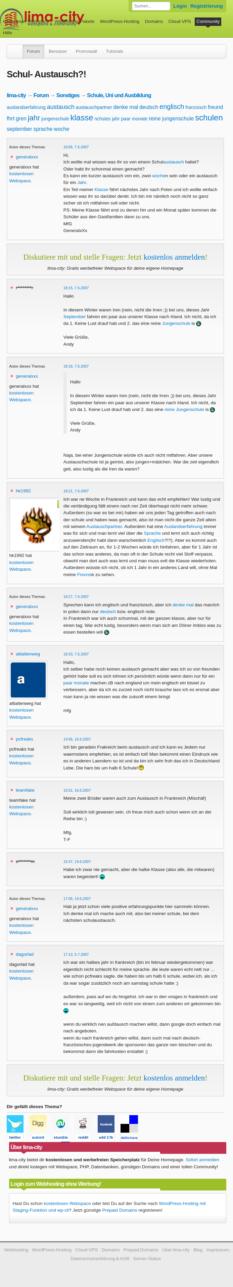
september (19, 129)
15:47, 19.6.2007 (77, 862)
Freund (84, 574)
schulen (209, 117)
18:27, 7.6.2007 (76, 597)
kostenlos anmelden (174, 257)
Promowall (86, 51)
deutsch (148, 107)
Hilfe (7, 32)
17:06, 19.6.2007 (77, 899)
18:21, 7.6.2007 (76, 491)
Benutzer (58, 51)
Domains (154, 21)
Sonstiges (68, 95)
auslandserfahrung (26, 107)
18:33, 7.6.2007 (76, 654)
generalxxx (27, 156)
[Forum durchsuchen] (151, 6)
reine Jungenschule (184, 409)
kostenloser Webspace (26, 21)
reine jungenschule (171, 118)
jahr (34, 118)
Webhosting (16, 1249)
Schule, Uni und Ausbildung (119, 95)
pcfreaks (24, 739)
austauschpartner (94, 107)
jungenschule (55, 118)
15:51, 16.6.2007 (77, 790)
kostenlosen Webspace (67, 1203)
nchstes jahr (107, 118)
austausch (61, 107)
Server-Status (147, 1258)
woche (61, 129)
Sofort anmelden (202, 1159)
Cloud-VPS (180, 21)
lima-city (16, 95)
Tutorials (114, 51)
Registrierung (206, 6)
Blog (197, 1249)
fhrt (10, 118)
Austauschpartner (104, 526)
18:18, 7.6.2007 (76, 366)
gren (21, 118)
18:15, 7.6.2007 (76, 288)
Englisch (156, 540)
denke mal (125, 107)
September (74, 316)
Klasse (101, 189)
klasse (81, 117)
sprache (42, 129)
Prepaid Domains (119, 1210)
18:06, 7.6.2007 (76, 147)
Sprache (152, 533)
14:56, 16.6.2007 (77, 739)
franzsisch (195, 107)
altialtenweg (28, 653)
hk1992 (23, 490)
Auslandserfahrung (183, 526)
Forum (33, 51)
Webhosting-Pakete (74, 21)
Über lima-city (176, 1249)
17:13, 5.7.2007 (76, 954)
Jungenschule (176, 323)
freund (215, 107)
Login (180, 6)
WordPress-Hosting (119, 21)
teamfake (25, 790)
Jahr (81, 182)
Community (208, 21)
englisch (171, 106)
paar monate (134, 118)
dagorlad (25, 954)
